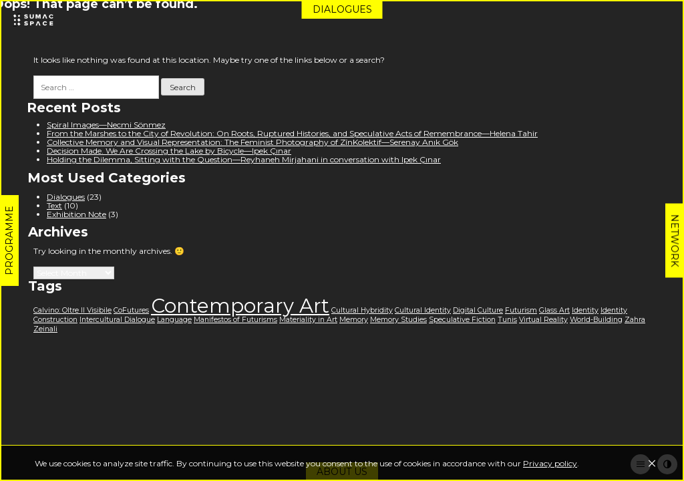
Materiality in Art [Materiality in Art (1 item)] (308, 319)
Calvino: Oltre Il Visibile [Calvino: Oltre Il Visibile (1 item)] (72, 310)
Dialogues (342, 9)
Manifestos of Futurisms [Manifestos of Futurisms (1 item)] (235, 319)
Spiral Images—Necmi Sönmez (106, 125)
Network (675, 240)
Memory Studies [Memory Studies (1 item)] (398, 319)
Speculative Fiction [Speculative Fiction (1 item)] (462, 319)
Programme (9, 240)
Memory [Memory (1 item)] (353, 319)
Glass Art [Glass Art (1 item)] (554, 310)
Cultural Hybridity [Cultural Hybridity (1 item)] (362, 310)
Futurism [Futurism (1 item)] (521, 310)
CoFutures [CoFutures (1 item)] (131, 310)
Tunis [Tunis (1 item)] (507, 319)
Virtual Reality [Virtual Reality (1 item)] (543, 319)
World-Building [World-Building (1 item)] (596, 319)
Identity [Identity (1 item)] (585, 310)
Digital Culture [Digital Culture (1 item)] (478, 310)
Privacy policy (550, 463)
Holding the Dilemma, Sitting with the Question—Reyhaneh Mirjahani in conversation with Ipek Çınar (244, 159)
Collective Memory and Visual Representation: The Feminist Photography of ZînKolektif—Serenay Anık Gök (252, 142)
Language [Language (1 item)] (174, 319)
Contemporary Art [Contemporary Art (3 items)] (240, 305)
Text (54, 205)
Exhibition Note (76, 214)
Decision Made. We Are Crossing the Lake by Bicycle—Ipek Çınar (169, 151)
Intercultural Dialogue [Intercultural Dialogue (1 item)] (117, 319)
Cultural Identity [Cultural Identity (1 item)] (423, 310)
